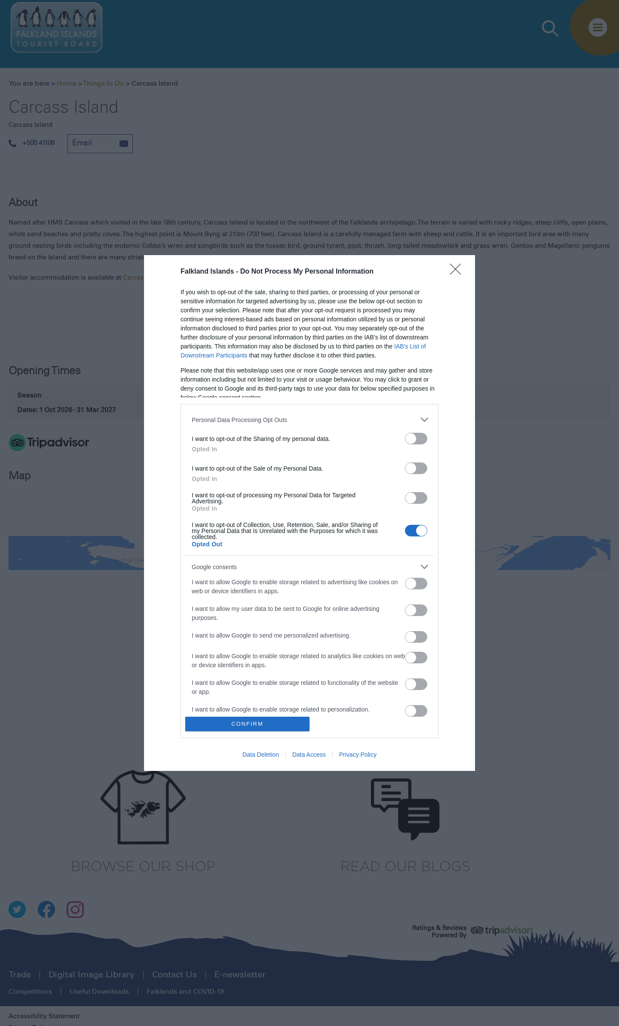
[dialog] (309, 513)
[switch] (416, 438)
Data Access (309, 754)
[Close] (458, 272)
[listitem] (309, 419)
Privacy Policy (358, 754)
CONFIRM (247, 724)
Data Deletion (260, 754)
